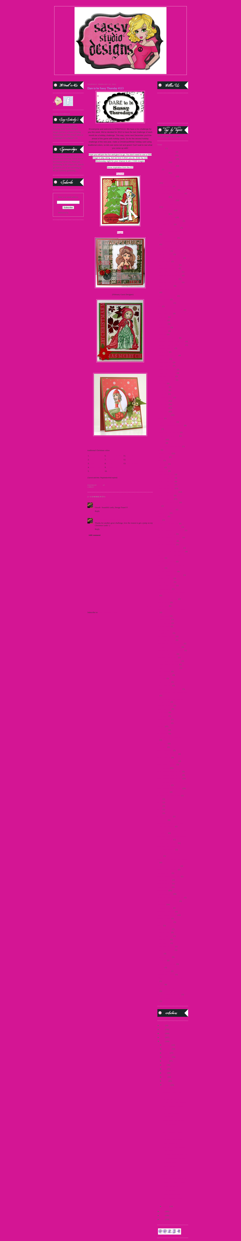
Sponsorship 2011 (164, 883)
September (167, 1057)
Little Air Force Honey (166, 585)
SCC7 (159, 806)
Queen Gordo (162, 712)
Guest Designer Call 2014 (167, 492)
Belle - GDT (95, 463)
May (165, 1073)
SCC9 (159, 813)
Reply (97, 511)
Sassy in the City (164, 757)
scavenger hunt (163, 792)
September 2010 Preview (167, 843)
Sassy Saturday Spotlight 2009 (169, 771)
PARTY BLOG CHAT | (126, 80)
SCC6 (159, 802)
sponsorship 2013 (164, 887)
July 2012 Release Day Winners (170, 548)
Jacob (159, 520)
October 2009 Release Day (168, 664)
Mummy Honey (163, 626)
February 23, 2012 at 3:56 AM (120, 504)
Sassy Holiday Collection (167, 754)
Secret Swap (162, 820)
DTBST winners (163, 415)
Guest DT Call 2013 (165, 499)
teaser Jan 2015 (163, 939)
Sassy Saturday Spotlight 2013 (169, 788)
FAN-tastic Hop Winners (172, 1139)
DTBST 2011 (162, 408)
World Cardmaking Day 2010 (169, 994)
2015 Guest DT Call (165, 210)
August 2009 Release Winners (169, 272)
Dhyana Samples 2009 (166, 380)
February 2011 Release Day (168, 432)
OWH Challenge (164, 671)
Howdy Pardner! (169, 1166)
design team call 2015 (166, 376)
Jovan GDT (113, 467)
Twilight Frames (163, 971)
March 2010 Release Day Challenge (171, 592)
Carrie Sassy (162, 324)
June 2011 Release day (166, 561)
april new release (164, 261)
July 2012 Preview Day (166, 541)
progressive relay (164, 709)
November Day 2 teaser (166, 654)
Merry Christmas (164, 623)
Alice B (93, 459)
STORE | (83, 77)
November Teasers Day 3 (167, 657)
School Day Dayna (164, 816)
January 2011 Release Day (168, 523)
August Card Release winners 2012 (171, 289)
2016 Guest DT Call (165, 224)
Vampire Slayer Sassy (166, 974)
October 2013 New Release (168, 668)
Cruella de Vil (163, 352)
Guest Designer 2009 (165, 474)
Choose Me (162, 334)
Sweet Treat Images (165, 922)
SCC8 (159, 809)
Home (120, 606)
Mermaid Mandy (164, 619)
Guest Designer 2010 (165, 478)
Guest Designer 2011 (165, 481)
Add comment (95, 535)
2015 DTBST (162, 197)
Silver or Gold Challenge (167, 869)
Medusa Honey (163, 616)
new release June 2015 (166, 636)
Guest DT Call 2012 (165, 495)
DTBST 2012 (99, 487)
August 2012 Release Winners (169, 282)
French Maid (162, 464)
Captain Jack (162, 317)
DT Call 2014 (162, 390)
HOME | (60, 77)
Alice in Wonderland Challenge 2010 (172, 241)
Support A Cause (164, 918)
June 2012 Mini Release (167, 571)
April (165, 1077)
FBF (159, 429)
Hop (159, 506)
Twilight (160, 967)
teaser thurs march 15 (166, 946)
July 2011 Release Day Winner (169, 537)
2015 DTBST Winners (166, 200)
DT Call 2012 (162, 387)
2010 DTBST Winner (166, 155)
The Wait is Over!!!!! (170, 1186)
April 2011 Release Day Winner (170, 258)
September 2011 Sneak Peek (168, 866)
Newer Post (92, 606)
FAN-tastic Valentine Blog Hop (174, 1154)
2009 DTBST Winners (166, 152)
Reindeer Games (164, 719)
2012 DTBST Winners (166, 159)
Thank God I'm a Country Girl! (174, 1178)
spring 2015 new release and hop (170, 897)
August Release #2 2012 (167, 296)
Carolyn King (95, 471)
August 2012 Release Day (167, 279)
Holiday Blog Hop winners (168, 502)
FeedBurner (73, 212)
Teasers (160, 953)
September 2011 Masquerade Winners (172, 859)
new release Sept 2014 (166, 640)
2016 (162, 1025)
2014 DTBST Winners (166, 176)
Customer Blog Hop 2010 (167, 355)
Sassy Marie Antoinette (166, 764)
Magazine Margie (164, 589)
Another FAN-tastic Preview (173, 1182)
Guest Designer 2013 (165, 488)
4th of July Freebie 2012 (167, 238)
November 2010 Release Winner (170, 643)
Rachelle (120, 174)
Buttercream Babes (165, 313)
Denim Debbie (163, 359)
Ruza (110, 463)
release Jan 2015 (164, 723)
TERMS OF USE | (71, 77)
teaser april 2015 (164, 932)
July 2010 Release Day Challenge (170, 530)
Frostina (160, 467)
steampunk (161, 904)
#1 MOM (161, 148)
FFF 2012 (161, 439)
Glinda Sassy (162, 471)
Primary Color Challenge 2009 (169, 689)
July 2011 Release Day (166, 534)
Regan (120, 232)
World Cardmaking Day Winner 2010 (172, 998)
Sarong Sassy (162, 733)
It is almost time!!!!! (170, 1162)
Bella (159, 306)
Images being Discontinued (173, 1120)
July (165, 1065)
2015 (162, 1029)
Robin (109, 294)
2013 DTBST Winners (166, 166)
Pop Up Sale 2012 (164, 685)
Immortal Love (163, 513)
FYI (164, 1128)
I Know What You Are (166, 509)
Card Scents (162, 320)
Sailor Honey (162, 730)
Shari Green (95, 467)
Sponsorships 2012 (165, 894)
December (167, 1045)
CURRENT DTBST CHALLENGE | (136, 77)
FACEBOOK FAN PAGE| (161, 77)
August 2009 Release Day (167, 268)
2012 (162, 1041)
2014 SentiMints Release (167, 190)
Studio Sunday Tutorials (167, 915)
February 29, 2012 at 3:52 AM (120, 519)
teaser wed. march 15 (165, 950)
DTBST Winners (169, 1124)
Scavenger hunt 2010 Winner (169, 795)
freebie (160, 460)
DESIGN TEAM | (94, 77)
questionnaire (162, 716)
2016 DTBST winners (166, 217)
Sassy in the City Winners (167, 761)
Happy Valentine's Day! (171, 1143)
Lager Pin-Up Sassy (165, 582)
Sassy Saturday (163, 768)
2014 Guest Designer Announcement (172, 180)
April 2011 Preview (165, 254)
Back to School (163, 299)
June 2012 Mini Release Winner (170, 575)
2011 (162, 1211)
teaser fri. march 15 (165, 936)
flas (158, 450)
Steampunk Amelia (165, 908)
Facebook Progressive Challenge (170, 425)
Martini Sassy (162, 606)
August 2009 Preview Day (168, 265)
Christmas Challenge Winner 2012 (171, 345)
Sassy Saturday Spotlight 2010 (169, 775)
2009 (162, 1219)
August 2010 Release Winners (169, 275)
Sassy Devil (162, 747)
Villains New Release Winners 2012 (171, 978)
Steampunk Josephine (166, 911)
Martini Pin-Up (163, 602)
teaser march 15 (163, 943)
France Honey (163, 457)
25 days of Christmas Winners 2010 (171, 231)
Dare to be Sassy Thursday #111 (175, 1170)
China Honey (162, 331)
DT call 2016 (162, 394)
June (165, 1069)
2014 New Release (164, 186)
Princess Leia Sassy (165, 705)
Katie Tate (112, 459)
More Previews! (168, 1174)
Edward (160, 418)
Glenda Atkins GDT (135, 456)
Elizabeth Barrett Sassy (166, 422)
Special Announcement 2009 (168, 876)
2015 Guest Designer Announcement (172, 204)
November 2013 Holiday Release (170, 650)
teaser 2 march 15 (164, 929)
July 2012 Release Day (166, 544)
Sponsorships (162, 890)
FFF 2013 (161, 443)
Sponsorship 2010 (164, 880)
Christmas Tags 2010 (165, 348)
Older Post (148, 606)
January (166, 1206)
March (166, 1081)
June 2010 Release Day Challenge (171, 551)
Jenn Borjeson (132, 463)
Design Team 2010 (164, 366)
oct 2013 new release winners (169, 661)
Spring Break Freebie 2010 (168, 901)
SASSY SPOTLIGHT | (111, 77)
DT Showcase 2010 (165, 397)
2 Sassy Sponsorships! (171, 1194)
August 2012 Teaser (165, 286)
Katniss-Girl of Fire (165, 578)
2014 (159, 169)
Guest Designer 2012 (165, 485)
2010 (162, 1215)
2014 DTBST (162, 173)
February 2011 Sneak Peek (168, 436)
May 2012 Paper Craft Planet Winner (172, 609)
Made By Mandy (115, 456)
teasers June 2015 (164, 957)
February (167, 1085)
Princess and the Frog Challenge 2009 (172, 692)
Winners (160, 984)
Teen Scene (161, 960)
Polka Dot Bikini (164, 682)
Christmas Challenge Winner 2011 (171, 341)
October (166, 1053)
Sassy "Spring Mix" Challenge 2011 (171, 737)
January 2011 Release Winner (169, 527)
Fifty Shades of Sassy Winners (169, 446)
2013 (162, 1037)
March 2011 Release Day (167, 599)
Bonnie (130, 459)
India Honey (162, 516)
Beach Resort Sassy (165, 303)
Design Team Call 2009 (166, 369)
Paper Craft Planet (164, 675)
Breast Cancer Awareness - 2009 (170, 310)
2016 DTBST (162, 214)
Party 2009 (161, 678)
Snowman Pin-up (164, 873)
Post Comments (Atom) (108, 612)
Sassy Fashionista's (165, 750)
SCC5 (159, 799)
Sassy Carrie (162, 743)
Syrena (160, 925)
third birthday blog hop (166, 964)
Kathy (120, 368)
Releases (160, 726)
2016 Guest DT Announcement (169, 221)
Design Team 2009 (164, 362)
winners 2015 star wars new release (171, 988)
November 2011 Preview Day (169, 647)
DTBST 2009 (162, 401)
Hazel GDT (113, 471)
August (166, 1061)
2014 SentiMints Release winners (170, 193)
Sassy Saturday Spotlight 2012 (169, 778)
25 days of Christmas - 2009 (168, 228)
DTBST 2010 (162, 404)
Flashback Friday (164, 453)
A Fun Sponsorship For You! (173, 1158)
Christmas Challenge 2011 (167, 338)
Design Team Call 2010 (166, 373)
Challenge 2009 (163, 327)
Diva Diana (162, 383)
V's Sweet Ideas (96, 456)
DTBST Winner (168, 1088)
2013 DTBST (162, 162)
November (167, 1049)
